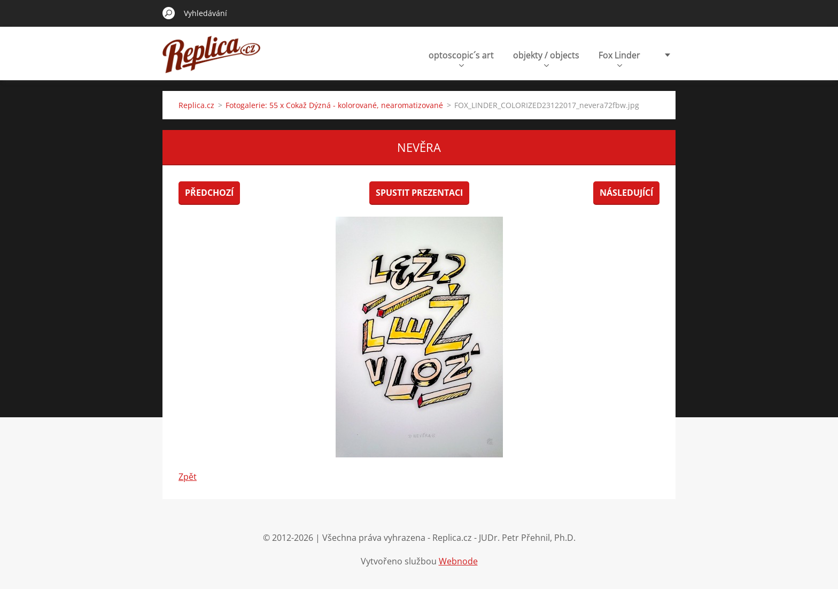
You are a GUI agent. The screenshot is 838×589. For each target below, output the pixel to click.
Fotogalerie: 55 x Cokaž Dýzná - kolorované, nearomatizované (334, 105)
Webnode (458, 561)
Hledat (168, 12)
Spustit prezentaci (419, 192)
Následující (626, 192)
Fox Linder (619, 58)
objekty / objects (546, 58)
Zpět (188, 477)
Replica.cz (196, 105)
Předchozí (209, 192)
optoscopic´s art (461, 58)
